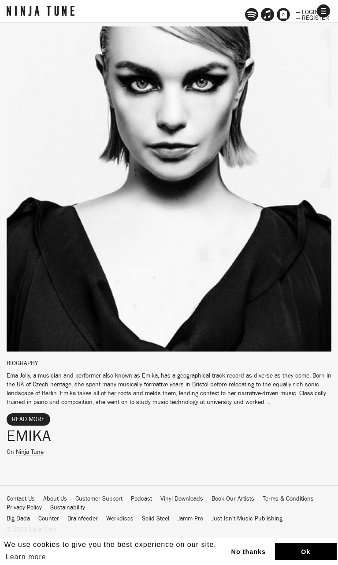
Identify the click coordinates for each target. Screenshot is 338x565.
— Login (307, 11)
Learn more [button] (26, 557)
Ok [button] (305, 551)
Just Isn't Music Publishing (247, 519)
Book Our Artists (233, 499)
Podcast (141, 499)
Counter (48, 519)
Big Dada (18, 519)
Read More (28, 419)
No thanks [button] (248, 551)
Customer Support (99, 499)
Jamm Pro (190, 519)
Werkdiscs (120, 519)
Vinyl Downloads (181, 499)
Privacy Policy (24, 508)
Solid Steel (155, 519)
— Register (312, 17)
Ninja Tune (30, 452)
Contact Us (21, 499)
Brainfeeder (82, 519)
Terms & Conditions (288, 499)
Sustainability (67, 508)
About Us (55, 499)
